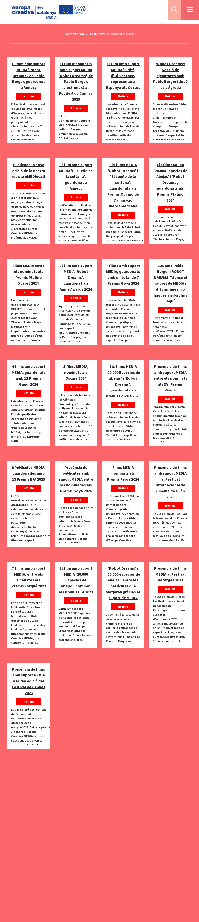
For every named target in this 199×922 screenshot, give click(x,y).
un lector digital (25, 198)
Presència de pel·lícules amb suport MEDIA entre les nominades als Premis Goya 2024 (76, 479)
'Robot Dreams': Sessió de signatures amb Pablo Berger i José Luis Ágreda (170, 75)
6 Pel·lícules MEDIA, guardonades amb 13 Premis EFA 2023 (29, 473)
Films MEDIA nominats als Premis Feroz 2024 (123, 473)
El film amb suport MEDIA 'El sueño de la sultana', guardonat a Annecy (76, 176)
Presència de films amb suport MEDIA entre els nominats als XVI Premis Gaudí (170, 378)
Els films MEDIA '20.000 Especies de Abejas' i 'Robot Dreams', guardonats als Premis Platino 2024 (170, 182)
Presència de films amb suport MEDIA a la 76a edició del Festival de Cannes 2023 (28, 681)
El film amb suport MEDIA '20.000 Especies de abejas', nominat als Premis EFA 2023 (76, 580)
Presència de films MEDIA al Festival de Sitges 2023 (170, 574)
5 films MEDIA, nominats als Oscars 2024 (76, 372)
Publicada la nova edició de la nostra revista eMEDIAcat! (28, 170)
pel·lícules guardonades (122, 437)
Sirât (110, 118)
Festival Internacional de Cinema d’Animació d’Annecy (75, 209)
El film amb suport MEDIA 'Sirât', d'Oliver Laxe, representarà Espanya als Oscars (123, 75)
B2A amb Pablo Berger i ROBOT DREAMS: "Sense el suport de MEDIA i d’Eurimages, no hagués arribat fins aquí (170, 283)
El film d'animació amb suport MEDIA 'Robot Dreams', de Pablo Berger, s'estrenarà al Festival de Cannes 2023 (76, 81)
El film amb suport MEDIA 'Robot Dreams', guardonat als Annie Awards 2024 (75, 277)
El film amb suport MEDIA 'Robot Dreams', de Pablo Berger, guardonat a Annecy (28, 75)
